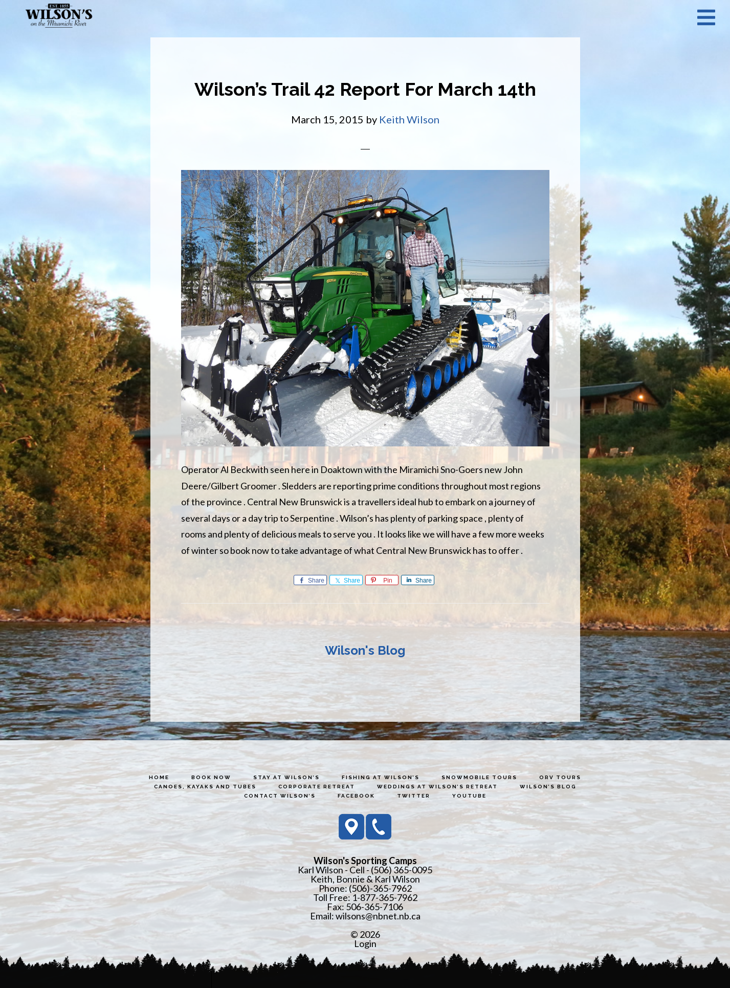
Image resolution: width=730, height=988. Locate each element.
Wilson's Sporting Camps (58, 17)
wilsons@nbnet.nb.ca (378, 915)
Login (365, 943)
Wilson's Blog (365, 650)
